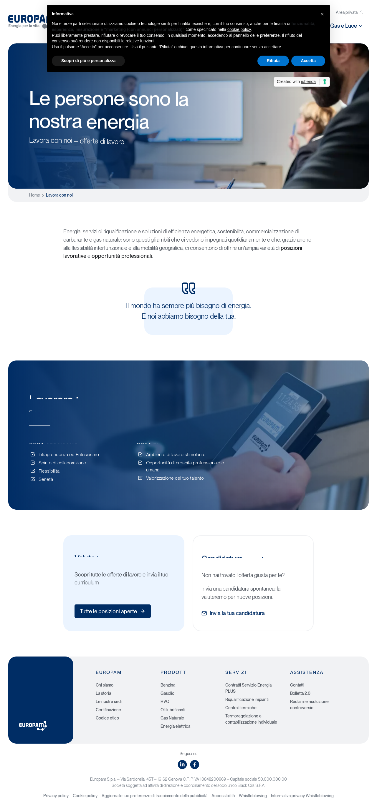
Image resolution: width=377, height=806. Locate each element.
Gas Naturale (172, 718)
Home (34, 195)
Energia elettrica (175, 726)
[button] (322, 14)
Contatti (297, 685)
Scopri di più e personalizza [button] (88, 60)
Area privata (349, 12)
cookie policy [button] (239, 29)
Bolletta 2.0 (300, 693)
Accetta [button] (308, 60)
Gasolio (167, 693)
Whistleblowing (253, 795)
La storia (103, 693)
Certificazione (108, 709)
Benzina (168, 685)
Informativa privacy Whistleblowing (302, 795)
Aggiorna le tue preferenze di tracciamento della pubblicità (154, 795)
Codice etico (107, 718)
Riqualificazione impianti (247, 699)
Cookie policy (85, 795)
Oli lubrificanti (173, 709)
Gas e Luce (346, 25)
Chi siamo (104, 685)
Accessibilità (223, 795)
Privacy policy (56, 795)
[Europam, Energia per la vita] (34, 20)
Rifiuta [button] (273, 60)
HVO (165, 701)
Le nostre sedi (109, 701)
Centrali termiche (241, 707)
